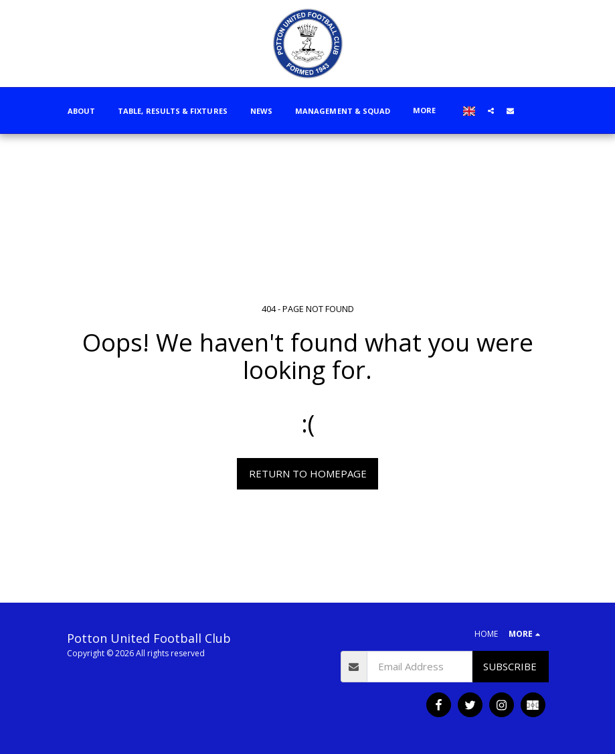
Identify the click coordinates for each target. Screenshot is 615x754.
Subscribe (510, 666)
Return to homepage (308, 473)
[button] (491, 110)
